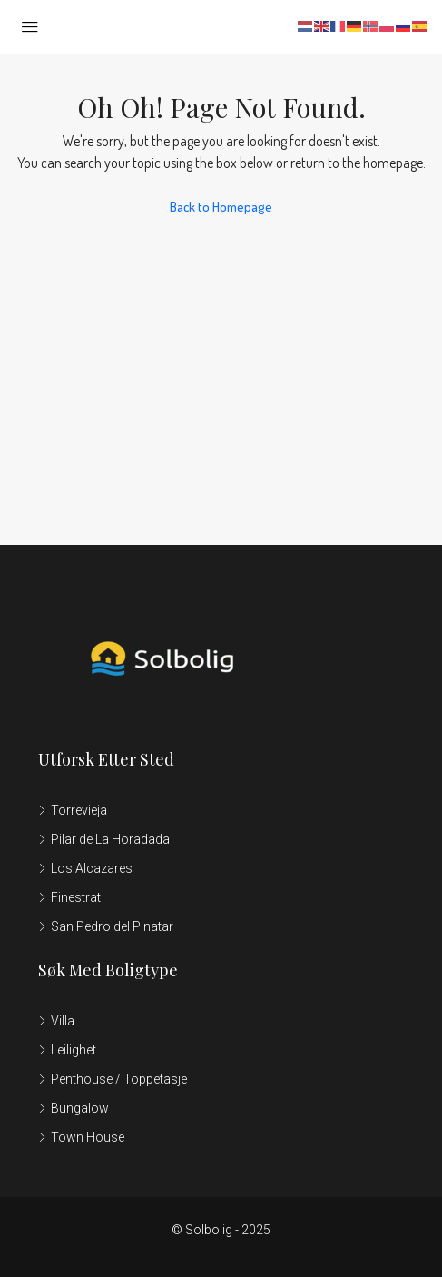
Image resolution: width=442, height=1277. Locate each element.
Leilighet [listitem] (67, 1050)
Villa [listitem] (56, 1021)
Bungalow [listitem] (73, 1108)
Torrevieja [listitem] (72, 810)
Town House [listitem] (81, 1137)
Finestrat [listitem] (69, 897)
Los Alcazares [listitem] (85, 868)
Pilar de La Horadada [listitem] (104, 839)
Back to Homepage (221, 206)
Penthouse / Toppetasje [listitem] (112, 1079)
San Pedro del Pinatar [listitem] (105, 926)
